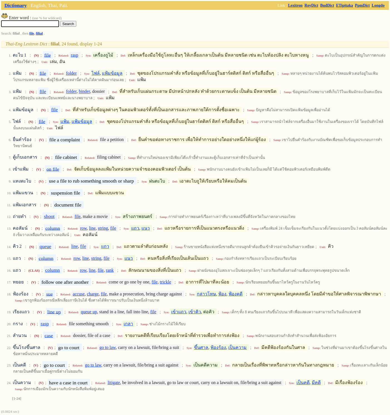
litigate (114, 382)
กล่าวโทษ (206, 294)
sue (49, 294)
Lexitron (295, 5)
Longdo (378, 5)
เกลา (128, 323)
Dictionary (15, 5)
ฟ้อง (222, 294)
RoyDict (311, 5)
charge (93, 294)
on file (52, 169)
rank (110, 270)
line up (54, 311)
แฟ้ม (64, 121)
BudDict (327, 5)
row (83, 228)
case (49, 335)
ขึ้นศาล (201, 347)
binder (84, 91)
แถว (135, 228)
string (103, 228)
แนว (145, 228)
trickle (165, 282)
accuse (79, 294)
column (52, 228)
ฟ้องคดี (235, 294)
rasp (74, 55)
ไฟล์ (96, 73)
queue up (89, 311)
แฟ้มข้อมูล (112, 73)
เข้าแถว (178, 311)
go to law (107, 347)
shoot (49, 216)
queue (45, 246)
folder (71, 73)
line (92, 228)
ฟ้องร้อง (218, 347)
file (31, 33)
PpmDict (362, 5)
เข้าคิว (194, 311)
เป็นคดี (303, 382)
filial (39, 33)
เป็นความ (237, 347)
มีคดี (316, 382)
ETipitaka (344, 5)
